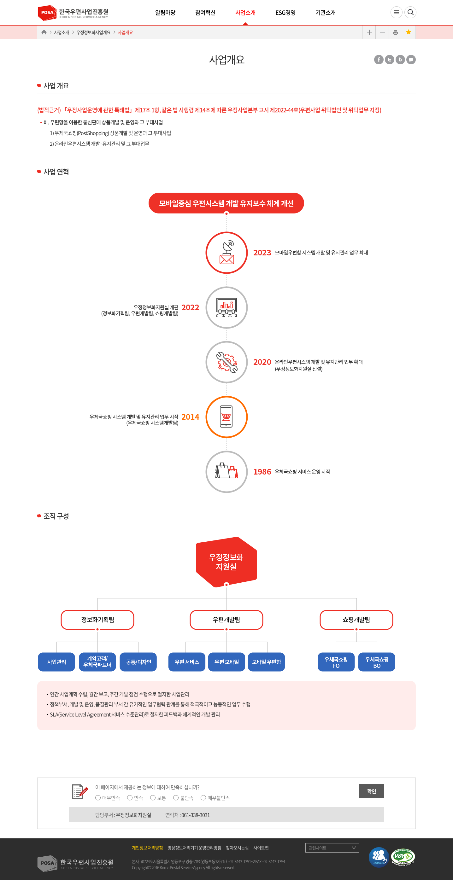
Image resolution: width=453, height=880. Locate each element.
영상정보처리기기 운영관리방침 (194, 847)
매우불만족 (219, 797)
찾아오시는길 (237, 847)
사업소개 (245, 12)
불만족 (186, 797)
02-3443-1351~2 (242, 861)
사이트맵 (260, 847)
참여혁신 (205, 12)
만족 (138, 797)
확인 (371, 791)
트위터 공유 (389, 59)
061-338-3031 (195, 815)
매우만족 (111, 797)
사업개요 (125, 32)
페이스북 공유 (379, 59)
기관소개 (325, 12)
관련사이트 (317, 848)
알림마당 (165, 12)
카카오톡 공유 (411, 59)
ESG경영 (285, 12)
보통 (161, 797)
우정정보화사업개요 (93, 32)
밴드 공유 (400, 59)
